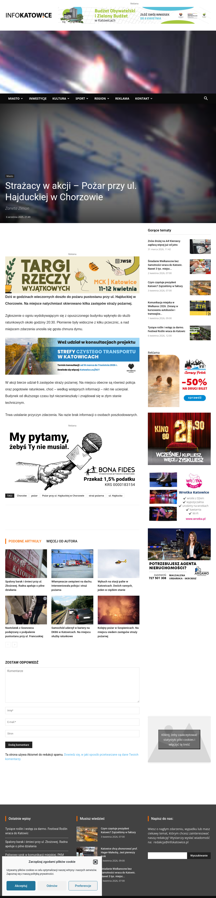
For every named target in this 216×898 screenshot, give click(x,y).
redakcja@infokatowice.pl (171, 842)
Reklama (122, 98)
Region (101, 98)
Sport (81, 98)
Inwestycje (37, 98)
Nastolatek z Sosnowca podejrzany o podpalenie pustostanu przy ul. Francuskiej (24, 632)
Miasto (15, 98)
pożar (34, 495)
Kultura (60, 98)
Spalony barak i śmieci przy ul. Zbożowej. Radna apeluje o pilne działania (24, 585)
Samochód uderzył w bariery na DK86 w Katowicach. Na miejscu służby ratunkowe (71, 632)
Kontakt (143, 98)
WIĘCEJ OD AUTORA (61, 541)
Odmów (52, 886)
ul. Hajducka (115, 495)
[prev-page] (7, 644)
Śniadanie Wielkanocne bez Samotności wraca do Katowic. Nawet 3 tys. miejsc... (165, 265)
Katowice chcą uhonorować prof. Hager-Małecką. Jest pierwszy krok (119, 852)
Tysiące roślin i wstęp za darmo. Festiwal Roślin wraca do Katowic (36, 831)
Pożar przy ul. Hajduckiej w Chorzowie (63, 495)
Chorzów (22, 495)
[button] (95, 862)
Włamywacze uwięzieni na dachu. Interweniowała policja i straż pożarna (71, 585)
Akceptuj (21, 886)
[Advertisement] (108, 62)
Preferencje (83, 886)
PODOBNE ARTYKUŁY (25, 541)
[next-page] (14, 644)
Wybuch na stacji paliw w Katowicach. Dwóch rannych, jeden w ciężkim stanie (115, 585)
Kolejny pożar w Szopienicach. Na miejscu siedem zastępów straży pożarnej (118, 632)
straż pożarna (96, 495)
